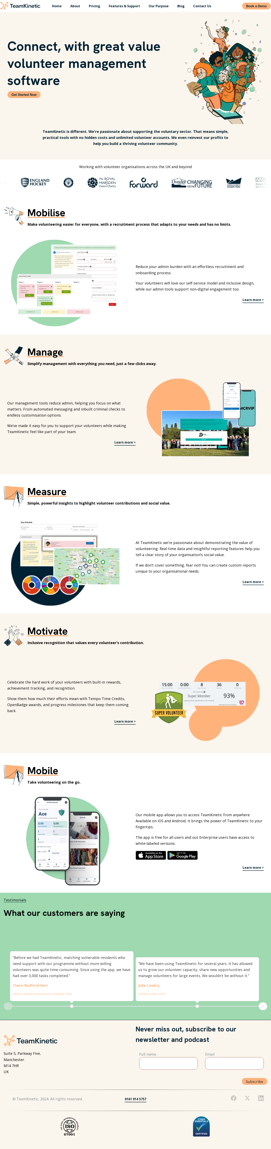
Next (263, 1006)
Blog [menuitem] (181, 6)
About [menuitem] (75, 6)
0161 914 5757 (135, 1098)
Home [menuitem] (57, 6)
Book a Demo (256, 6)
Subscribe (254, 1081)
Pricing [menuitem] (94, 6)
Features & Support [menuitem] (124, 6)
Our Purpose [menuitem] (159, 6)
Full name (147, 1054)
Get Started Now (23, 94)
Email (210, 1054)
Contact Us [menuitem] (202, 6)
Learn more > (252, 299)
